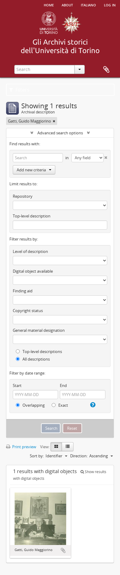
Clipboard (106, 69)
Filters (19, 89)
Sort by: (37, 456)
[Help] (92, 405)
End (63, 385)
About (67, 4)
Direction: (78, 456)
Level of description (30, 251)
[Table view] (68, 446)
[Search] (38, 157)
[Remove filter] (54, 121)
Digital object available (33, 271)
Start (17, 385)
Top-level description (31, 216)
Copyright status (28, 310)
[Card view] (56, 446)
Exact (60, 405)
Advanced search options (60, 133)
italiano (88, 4)
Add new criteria (34, 170)
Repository (23, 196)
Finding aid (23, 291)
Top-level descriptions (39, 351)
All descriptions (33, 359)
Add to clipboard (63, 550)
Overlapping (30, 405)
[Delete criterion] (105, 156)
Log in (110, 4)
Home (49, 4)
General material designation (39, 330)
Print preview (21, 446)
